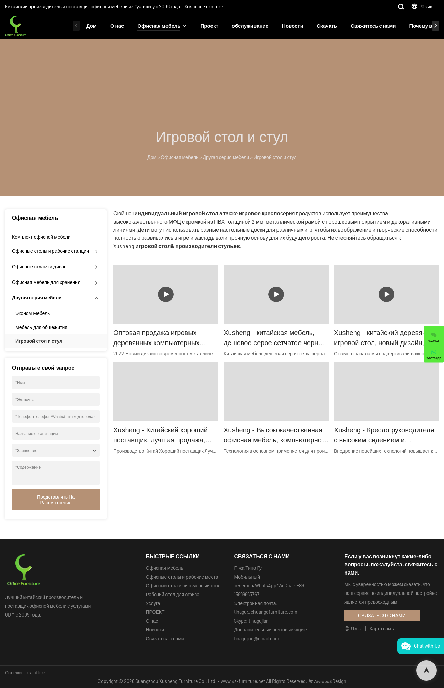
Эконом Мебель (32, 313)
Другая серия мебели (226, 157)
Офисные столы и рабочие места (182, 577)
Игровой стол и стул (275, 157)
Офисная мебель (158, 26)
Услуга (153, 603)
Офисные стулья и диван (39, 266)
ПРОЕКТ (155, 612)
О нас (117, 26)
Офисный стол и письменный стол (183, 585)
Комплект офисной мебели (41, 237)
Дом (91, 26)
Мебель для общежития (41, 327)
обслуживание (250, 26)
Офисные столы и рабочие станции (50, 251)
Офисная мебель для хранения (46, 282)
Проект (209, 26)
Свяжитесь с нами (373, 26)
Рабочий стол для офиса (173, 594)
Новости (292, 26)
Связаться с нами (165, 638)
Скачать (327, 26)
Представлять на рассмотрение (56, 499)
